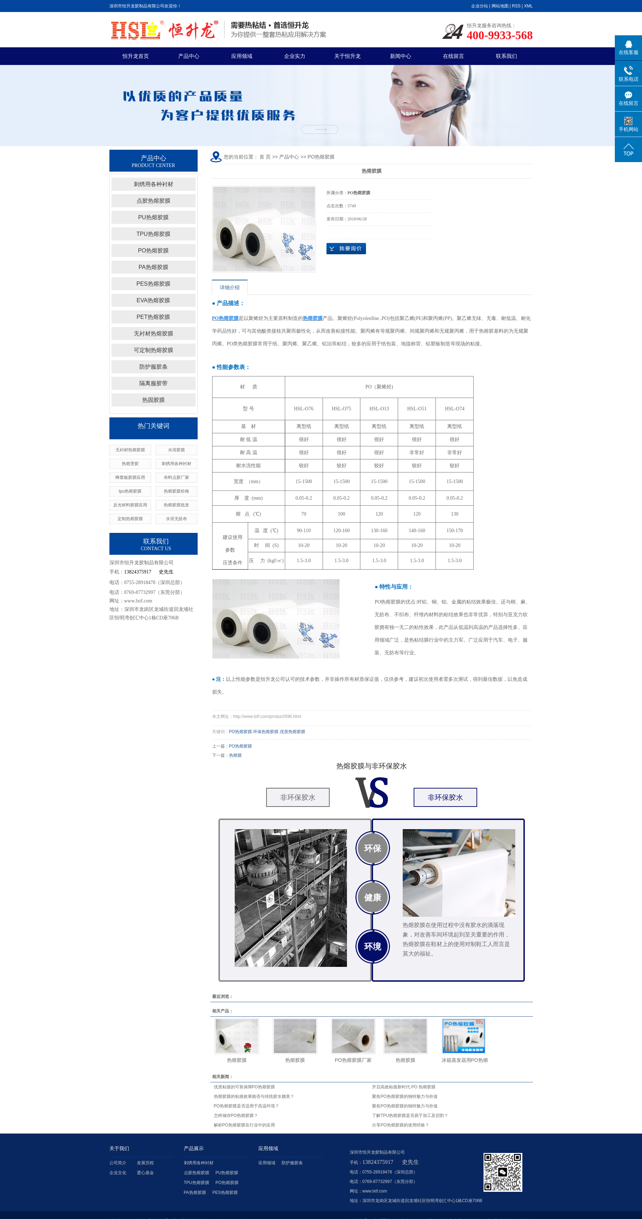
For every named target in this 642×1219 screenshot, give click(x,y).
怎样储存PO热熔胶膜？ (236, 1115)
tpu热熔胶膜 (130, 491)
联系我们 (506, 56)
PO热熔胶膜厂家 (353, 1060)
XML (528, 6)
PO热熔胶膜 (153, 251)
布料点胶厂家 (176, 477)
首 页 (265, 157)
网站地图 (500, 6)
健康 (372, 897)
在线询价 (346, 248)
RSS (516, 6)
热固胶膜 (153, 400)
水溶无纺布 (176, 518)
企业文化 (117, 1172)
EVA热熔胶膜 (153, 300)
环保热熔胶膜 (265, 731)
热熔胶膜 (237, 1060)
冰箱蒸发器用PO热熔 (465, 1060)
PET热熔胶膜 (153, 317)
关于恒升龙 (347, 56)
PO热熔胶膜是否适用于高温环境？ (246, 1106)
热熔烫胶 (130, 463)
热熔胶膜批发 (176, 505)
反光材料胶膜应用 (130, 505)
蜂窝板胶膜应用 (130, 477)
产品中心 (188, 56)
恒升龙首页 (135, 56)
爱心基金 (145, 1172)
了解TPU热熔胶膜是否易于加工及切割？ (410, 1115)
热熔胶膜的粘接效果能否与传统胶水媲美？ (254, 1096)
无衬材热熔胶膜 (153, 334)
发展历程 (145, 1162)
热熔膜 (235, 755)
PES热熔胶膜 (153, 284)
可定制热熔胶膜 (153, 350)
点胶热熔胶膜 (153, 201)
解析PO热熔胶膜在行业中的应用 (244, 1125)
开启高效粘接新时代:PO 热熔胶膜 (404, 1086)
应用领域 (241, 56)
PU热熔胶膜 (153, 217)
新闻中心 (400, 56)
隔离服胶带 (153, 383)
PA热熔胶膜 (153, 267)
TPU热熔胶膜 (153, 234)
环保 (372, 848)
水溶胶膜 (176, 449)
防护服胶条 (153, 367)
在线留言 (453, 56)
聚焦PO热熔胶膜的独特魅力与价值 (404, 1096)
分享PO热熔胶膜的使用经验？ (400, 1125)
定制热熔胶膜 (130, 518)
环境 (372, 946)
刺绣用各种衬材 (153, 184)
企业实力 (294, 56)
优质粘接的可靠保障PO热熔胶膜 (244, 1086)
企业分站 (479, 6)
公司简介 (117, 1162)
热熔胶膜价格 (176, 491)
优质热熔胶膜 (292, 731)
